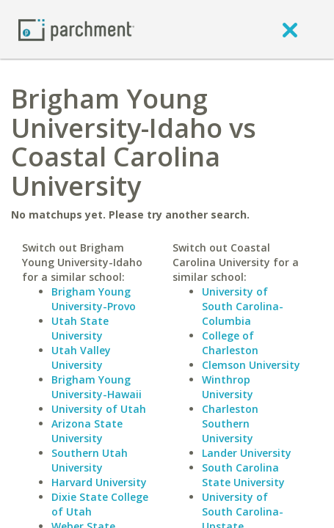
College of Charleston (230, 343)
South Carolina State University (243, 475)
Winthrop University (227, 387)
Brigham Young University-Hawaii (96, 387)
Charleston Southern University (230, 423)
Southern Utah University (89, 460)
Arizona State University (87, 431)
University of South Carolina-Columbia (242, 306)
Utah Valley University (81, 357)
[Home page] (76, 29)
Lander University (246, 453)
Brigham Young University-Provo (93, 299)
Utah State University (80, 328)
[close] (290, 29)
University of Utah (98, 409)
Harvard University (99, 482)
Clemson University (251, 365)
